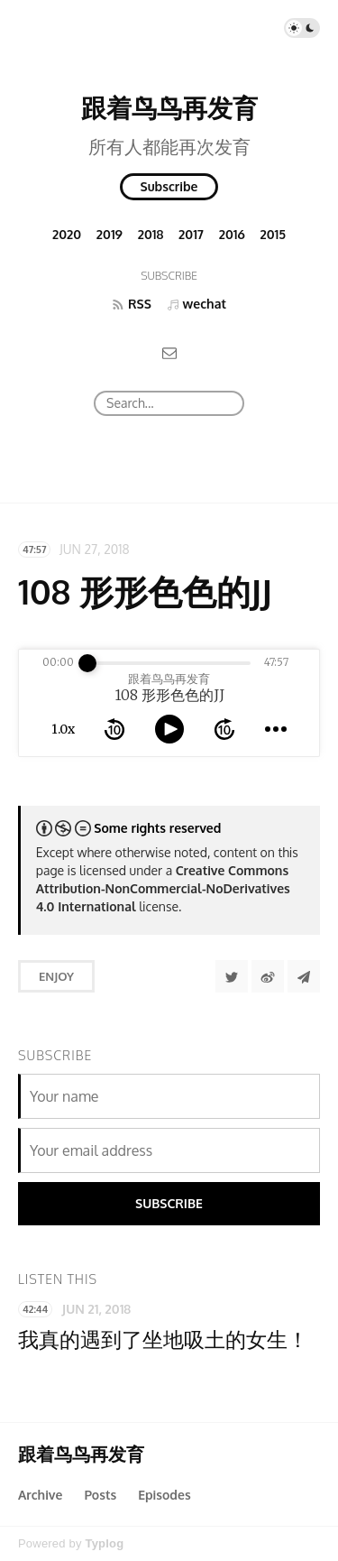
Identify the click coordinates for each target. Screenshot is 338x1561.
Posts (100, 1494)
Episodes (164, 1494)
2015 (273, 234)
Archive (40, 1494)
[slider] (87, 663)
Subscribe (169, 186)
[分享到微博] (267, 976)
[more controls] (276, 729)
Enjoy (56, 976)
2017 (191, 234)
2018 (151, 234)
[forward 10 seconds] (224, 729)
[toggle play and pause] (169, 729)
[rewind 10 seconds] (114, 729)
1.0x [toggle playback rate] (63, 729)
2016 (232, 234)
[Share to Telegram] (304, 976)
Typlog (104, 1543)
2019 (109, 234)
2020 (66, 234)
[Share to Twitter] (231, 976)
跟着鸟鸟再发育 (169, 107)
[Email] (169, 352)
